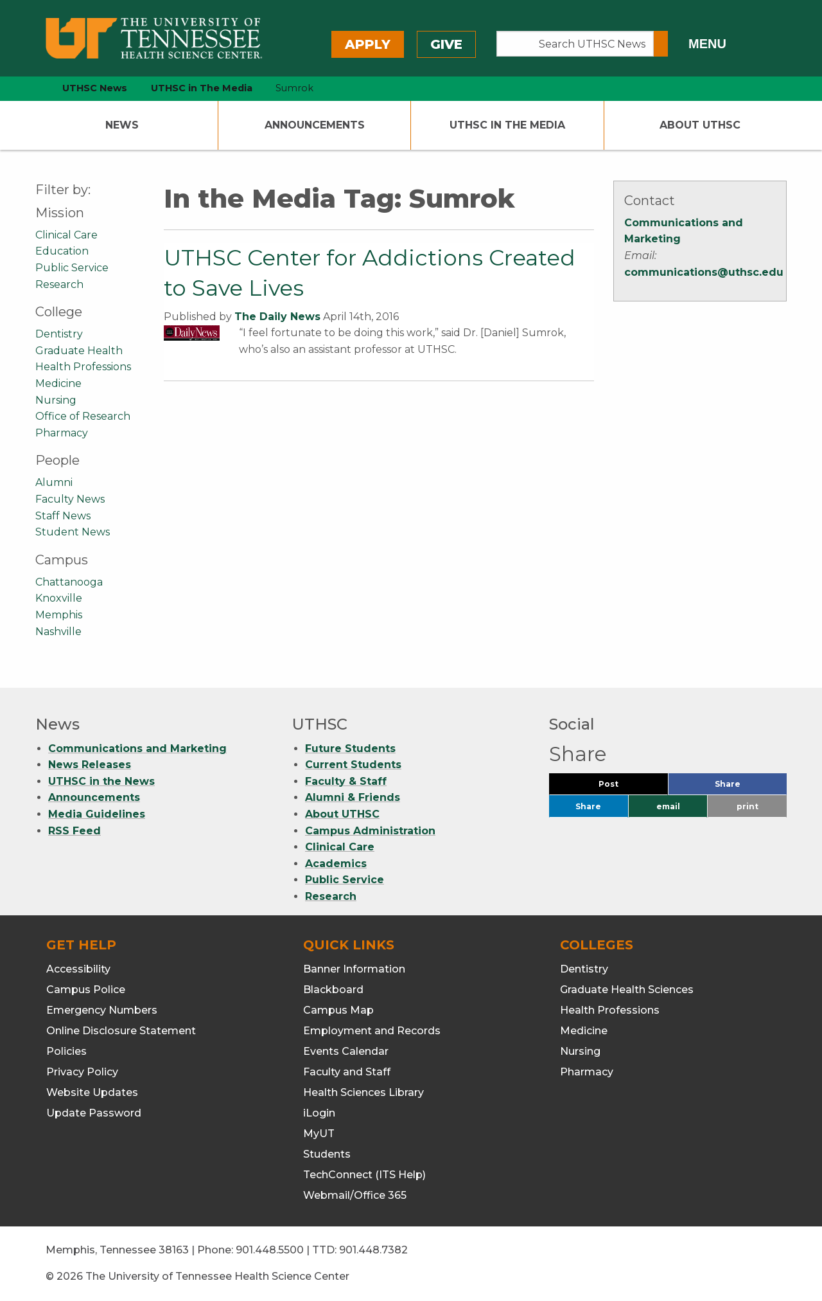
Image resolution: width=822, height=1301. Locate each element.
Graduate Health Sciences (627, 989)
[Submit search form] (661, 44)
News (122, 125)
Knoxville (58, 598)
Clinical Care (66, 235)
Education (62, 251)
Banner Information (354, 969)
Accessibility (78, 969)
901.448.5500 (270, 1250)
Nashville (58, 631)
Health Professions (83, 367)
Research (59, 284)
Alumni (54, 482)
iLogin (319, 1113)
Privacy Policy (82, 1072)
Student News (72, 532)
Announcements (315, 125)
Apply (367, 44)
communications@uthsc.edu (703, 272)
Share (749, 787)
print (747, 806)
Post (624, 787)
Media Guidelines (96, 814)
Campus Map (338, 1010)
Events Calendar (346, 1051)
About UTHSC (700, 125)
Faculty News (70, 499)
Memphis (58, 615)
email (668, 806)
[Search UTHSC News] (575, 44)
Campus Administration (370, 831)
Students (327, 1154)
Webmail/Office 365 (355, 1195)
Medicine (58, 383)
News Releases (89, 764)
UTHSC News (94, 88)
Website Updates (92, 1092)
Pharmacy (61, 433)
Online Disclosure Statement (121, 1031)
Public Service (72, 268)
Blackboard (333, 989)
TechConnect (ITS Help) (364, 1175)
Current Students (353, 764)
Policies (66, 1051)
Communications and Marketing (137, 748)
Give (446, 44)
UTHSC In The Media (507, 125)
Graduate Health (79, 351)
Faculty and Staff (346, 1072)
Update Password (93, 1113)
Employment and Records (372, 1031)
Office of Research (82, 416)
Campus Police (85, 989)
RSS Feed (74, 831)
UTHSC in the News (101, 781)
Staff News (63, 516)
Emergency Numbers (101, 1010)
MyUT (319, 1133)
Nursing (55, 400)
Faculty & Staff (346, 781)
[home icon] (32, 88)
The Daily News (277, 316)
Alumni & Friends (352, 797)
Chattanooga (69, 582)
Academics (336, 863)
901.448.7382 (373, 1250)
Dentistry (59, 334)
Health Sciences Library (363, 1092)
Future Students (350, 748)
